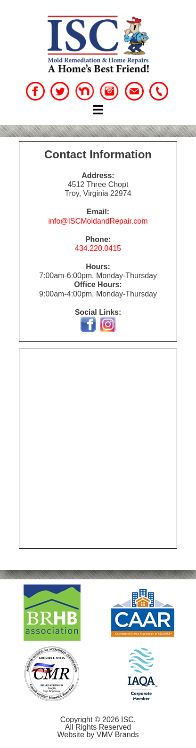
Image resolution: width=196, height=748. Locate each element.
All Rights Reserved (98, 727)
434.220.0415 (98, 248)
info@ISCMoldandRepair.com (97, 221)
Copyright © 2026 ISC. (98, 720)
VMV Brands (118, 735)
